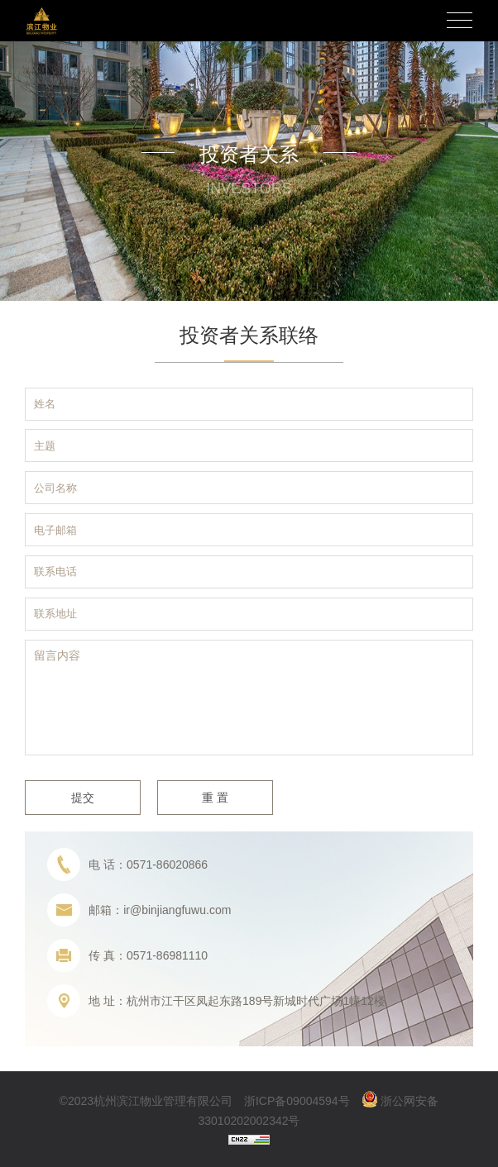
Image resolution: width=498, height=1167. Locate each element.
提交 (82, 797)
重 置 (215, 797)
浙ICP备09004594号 (297, 1100)
